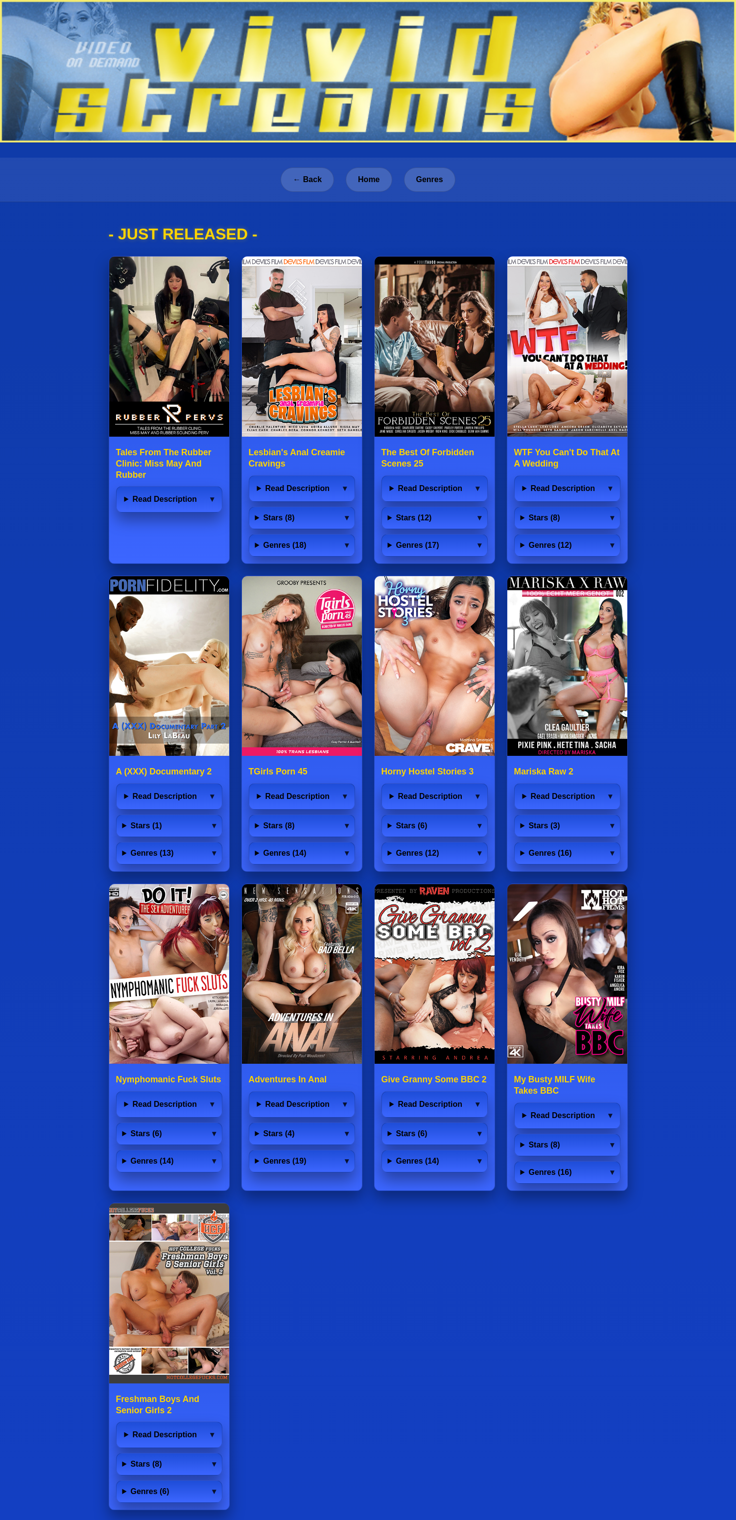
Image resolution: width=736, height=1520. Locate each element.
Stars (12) (413, 518)
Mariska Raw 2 (543, 771)
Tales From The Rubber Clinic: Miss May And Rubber (164, 463)
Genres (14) (284, 853)
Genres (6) (149, 1491)
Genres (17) (417, 545)
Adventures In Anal (288, 1079)
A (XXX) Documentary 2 (164, 771)
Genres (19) (284, 1161)
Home (369, 179)
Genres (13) (151, 853)
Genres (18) (284, 545)
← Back (307, 179)
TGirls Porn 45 (278, 771)
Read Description (164, 499)
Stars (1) (146, 825)
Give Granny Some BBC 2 (434, 1079)
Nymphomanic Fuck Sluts (168, 1079)
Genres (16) (549, 853)
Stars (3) (544, 825)
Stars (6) (411, 825)
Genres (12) (549, 545)
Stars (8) (278, 518)
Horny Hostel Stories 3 (427, 771)
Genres (429, 179)
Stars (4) (278, 1133)
